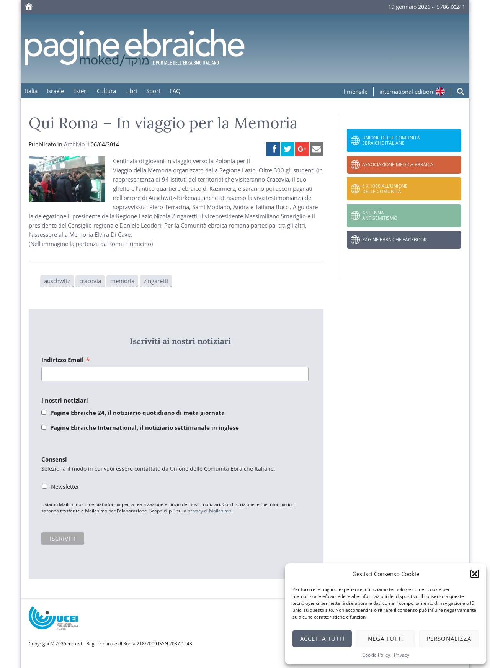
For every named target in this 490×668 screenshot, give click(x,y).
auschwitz (57, 281)
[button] (475, 574)
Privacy (401, 655)
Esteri (80, 91)
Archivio (74, 144)
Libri (131, 91)
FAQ (175, 91)
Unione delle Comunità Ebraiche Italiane (391, 140)
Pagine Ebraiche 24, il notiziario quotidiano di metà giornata (137, 412)
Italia (31, 91)
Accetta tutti (322, 638)
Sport (153, 91)
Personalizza (448, 638)
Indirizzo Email (65, 360)
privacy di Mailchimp (209, 511)
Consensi (54, 459)
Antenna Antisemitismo (379, 215)
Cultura (106, 91)
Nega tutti (385, 638)
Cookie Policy (376, 655)
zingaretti (156, 281)
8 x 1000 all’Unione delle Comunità (385, 189)
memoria (122, 281)
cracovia (90, 281)
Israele (55, 91)
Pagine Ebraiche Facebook (394, 239)
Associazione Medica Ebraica (397, 164)
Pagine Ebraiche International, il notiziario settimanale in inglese (144, 427)
